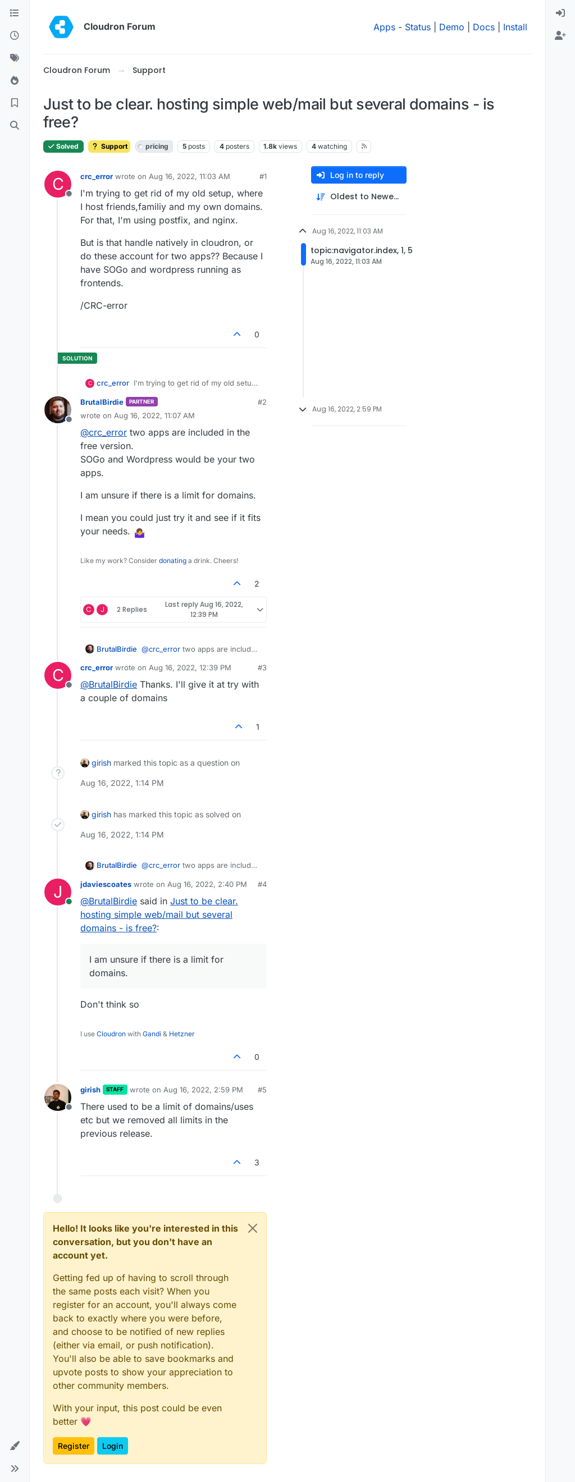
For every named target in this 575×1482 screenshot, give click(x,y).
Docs (484, 27)
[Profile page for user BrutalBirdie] (57, 409)
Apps (384, 27)
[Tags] (14, 58)
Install (515, 27)
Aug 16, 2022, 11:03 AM (189, 176)
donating (172, 560)
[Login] (560, 13)
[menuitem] (560, 13)
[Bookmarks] (14, 103)
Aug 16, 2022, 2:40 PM (207, 884)
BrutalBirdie (102, 401)
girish (101, 762)
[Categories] (14, 13)
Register (73, 1446)
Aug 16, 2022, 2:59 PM (203, 1089)
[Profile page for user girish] (57, 1097)
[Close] (252, 1228)
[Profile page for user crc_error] (57, 184)
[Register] (560, 36)
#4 (262, 884)
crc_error (96, 176)
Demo (451, 27)
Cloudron (111, 1034)
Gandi (152, 1034)
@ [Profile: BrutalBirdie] (108, 684)
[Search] (14, 126)
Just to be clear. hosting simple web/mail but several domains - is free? (159, 914)
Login (112, 1446)
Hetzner (182, 1034)
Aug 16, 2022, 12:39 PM (190, 667)
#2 (262, 401)
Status (418, 27)
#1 (263, 176)
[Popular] (14, 81)
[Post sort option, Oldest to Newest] (359, 196)
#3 (262, 667)
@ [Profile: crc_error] (103, 432)
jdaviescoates (105, 884)
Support (109, 146)
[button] (14, 1446)
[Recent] (14, 36)
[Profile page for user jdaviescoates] (57, 892)
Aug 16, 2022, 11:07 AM (154, 415)
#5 (262, 1089)
